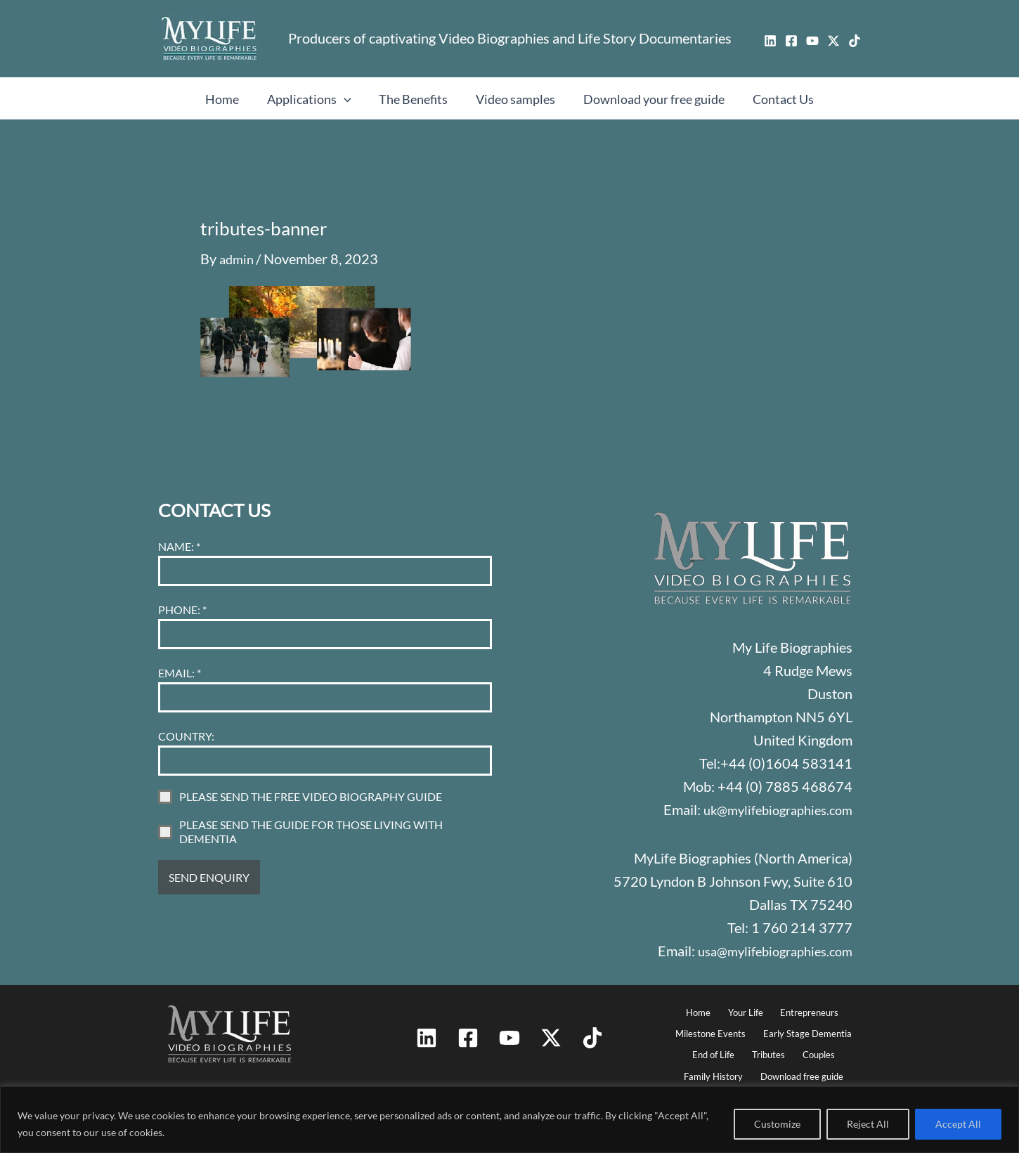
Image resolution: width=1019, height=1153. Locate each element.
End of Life (718, 1050)
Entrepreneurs (804, 1004)
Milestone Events (712, 1027)
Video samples (514, 99)
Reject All (868, 1124)
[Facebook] (791, 40)
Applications (313, 99)
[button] (348, 99)
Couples (815, 1050)
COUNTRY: (186, 727)
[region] (509, 1119)
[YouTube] (812, 40)
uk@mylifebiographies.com (771, 800)
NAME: (179, 537)
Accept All (958, 1124)
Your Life (742, 1004)
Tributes (769, 1050)
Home (229, 99)
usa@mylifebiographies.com (768, 940)
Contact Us (776, 99)
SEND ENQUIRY (209, 868)
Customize (777, 1124)
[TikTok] (854, 40)
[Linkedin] (770, 40)
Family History (713, 1073)
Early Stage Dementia (806, 1027)
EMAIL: (179, 663)
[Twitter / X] (833, 40)
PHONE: (182, 600)
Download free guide (801, 1073)
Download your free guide (649, 99)
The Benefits (414, 99)
